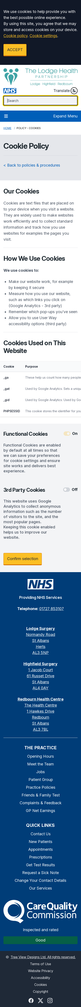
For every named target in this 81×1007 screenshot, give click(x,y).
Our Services (40, 888)
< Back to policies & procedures (31, 165)
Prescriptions (40, 857)
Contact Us (41, 834)
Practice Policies (40, 787)
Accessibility (40, 978)
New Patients (40, 841)
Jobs (40, 772)
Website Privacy (40, 971)
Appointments (40, 849)
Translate (65, 90)
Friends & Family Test (41, 795)
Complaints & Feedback (41, 803)
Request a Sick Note (40, 872)
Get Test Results (40, 865)
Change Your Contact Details (40, 880)
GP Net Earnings (40, 810)
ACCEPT (15, 49)
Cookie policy (15, 35)
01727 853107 (51, 608)
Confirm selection (22, 558)
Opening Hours (40, 756)
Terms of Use (40, 964)
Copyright (40, 991)
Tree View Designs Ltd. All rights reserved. (43, 957)
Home (7, 128)
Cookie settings (43, 35)
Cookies (40, 984)
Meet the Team (40, 764)
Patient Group (40, 779)
